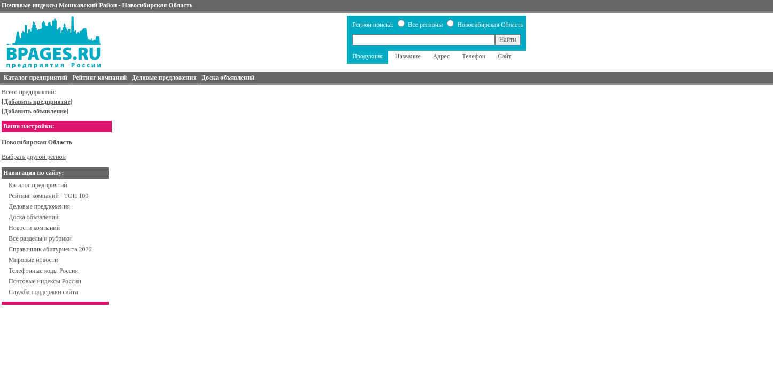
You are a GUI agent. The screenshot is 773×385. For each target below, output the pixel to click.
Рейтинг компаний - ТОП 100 (48, 195)
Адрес (441, 56)
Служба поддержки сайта (43, 292)
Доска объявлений (33, 217)
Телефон (473, 56)
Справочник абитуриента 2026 (50, 249)
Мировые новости (33, 260)
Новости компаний (34, 228)
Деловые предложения (39, 206)
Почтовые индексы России (45, 281)
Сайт (504, 56)
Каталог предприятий (38, 185)
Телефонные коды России (44, 270)
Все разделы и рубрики (40, 238)
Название (408, 56)
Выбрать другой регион (34, 156)
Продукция (367, 56)
